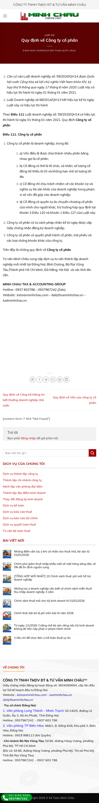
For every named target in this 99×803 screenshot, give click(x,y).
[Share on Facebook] (39, 380)
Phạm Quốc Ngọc (65, 50)
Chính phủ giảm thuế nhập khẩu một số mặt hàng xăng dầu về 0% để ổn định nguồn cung (55, 565)
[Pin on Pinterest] (60, 380)
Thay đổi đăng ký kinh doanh (23, 499)
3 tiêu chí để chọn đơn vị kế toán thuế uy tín (42, 638)
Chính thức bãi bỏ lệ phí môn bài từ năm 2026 (44, 613)
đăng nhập (28, 438)
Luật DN (50, 35)
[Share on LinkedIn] (66, 380)
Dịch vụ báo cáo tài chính (20, 518)
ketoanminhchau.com (31, 695)
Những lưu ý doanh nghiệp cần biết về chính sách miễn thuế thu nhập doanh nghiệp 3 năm (53, 590)
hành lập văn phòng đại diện (22, 486)
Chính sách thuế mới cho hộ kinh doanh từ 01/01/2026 (49, 600)
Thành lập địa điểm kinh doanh (24, 493)
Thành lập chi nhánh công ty (22, 480)
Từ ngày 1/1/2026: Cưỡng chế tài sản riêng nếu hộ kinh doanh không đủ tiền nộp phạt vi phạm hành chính (54, 627)
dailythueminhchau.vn (18, 700)
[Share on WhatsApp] (33, 380)
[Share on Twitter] (46, 380)
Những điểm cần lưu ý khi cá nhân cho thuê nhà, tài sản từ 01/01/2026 (51, 553)
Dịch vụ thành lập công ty (20, 474)
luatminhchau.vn (60, 695)
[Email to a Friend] (53, 380)
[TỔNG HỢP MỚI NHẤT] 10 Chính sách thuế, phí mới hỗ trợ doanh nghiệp (52, 578)
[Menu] (5, 15)
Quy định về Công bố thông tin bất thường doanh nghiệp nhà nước (24, 400)
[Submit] (92, 452)
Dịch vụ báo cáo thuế (17, 512)
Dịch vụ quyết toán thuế (19, 524)
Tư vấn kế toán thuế (16, 531)
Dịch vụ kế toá (12, 505)
